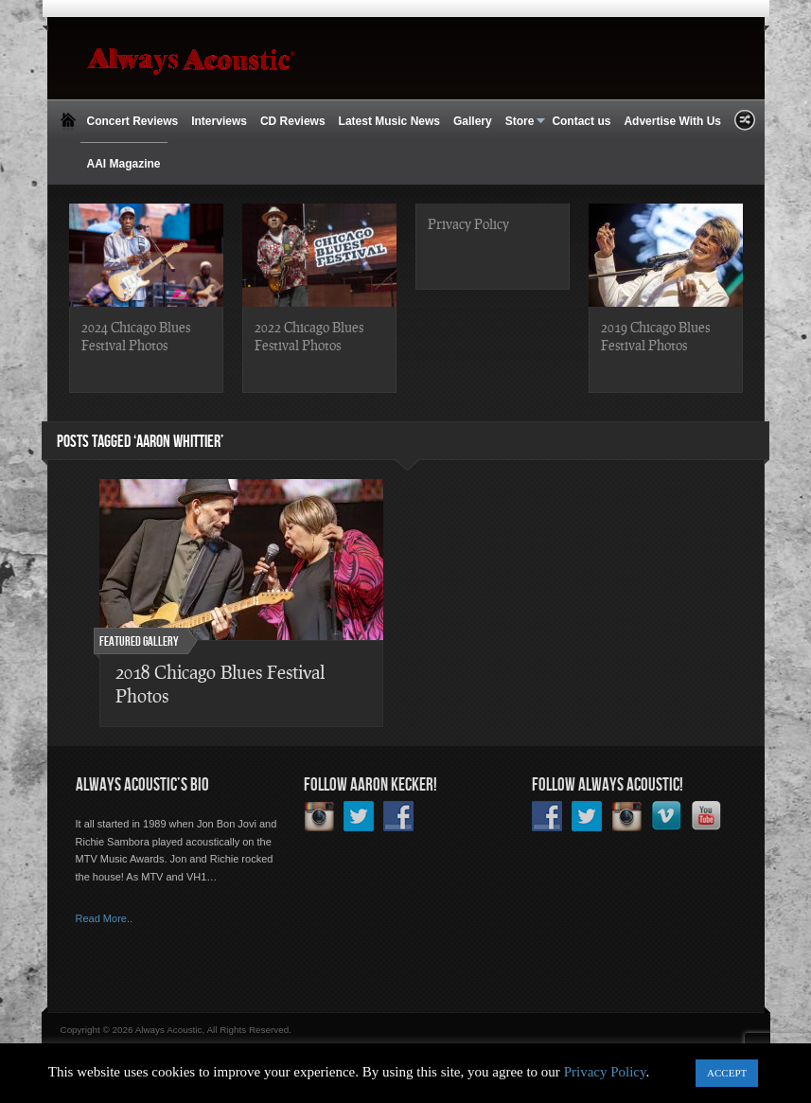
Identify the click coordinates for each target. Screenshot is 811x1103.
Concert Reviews (133, 121)
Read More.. (104, 918)
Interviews (219, 121)
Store (522, 122)
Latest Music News (389, 121)
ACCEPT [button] (727, 1072)
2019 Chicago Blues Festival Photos (655, 335)
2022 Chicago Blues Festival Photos (309, 335)
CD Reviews (293, 121)
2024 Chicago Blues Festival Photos (135, 335)
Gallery (472, 121)
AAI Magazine (124, 163)
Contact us (581, 121)
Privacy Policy (468, 223)
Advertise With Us (672, 121)
